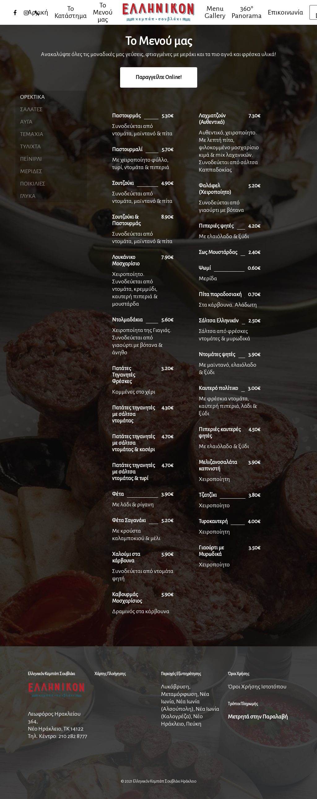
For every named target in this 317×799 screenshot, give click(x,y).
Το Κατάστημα (70, 12)
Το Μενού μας (102, 12)
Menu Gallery (215, 12)
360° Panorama (247, 12)
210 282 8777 (73, 736)
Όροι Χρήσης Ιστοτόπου (257, 686)
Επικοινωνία (285, 12)
